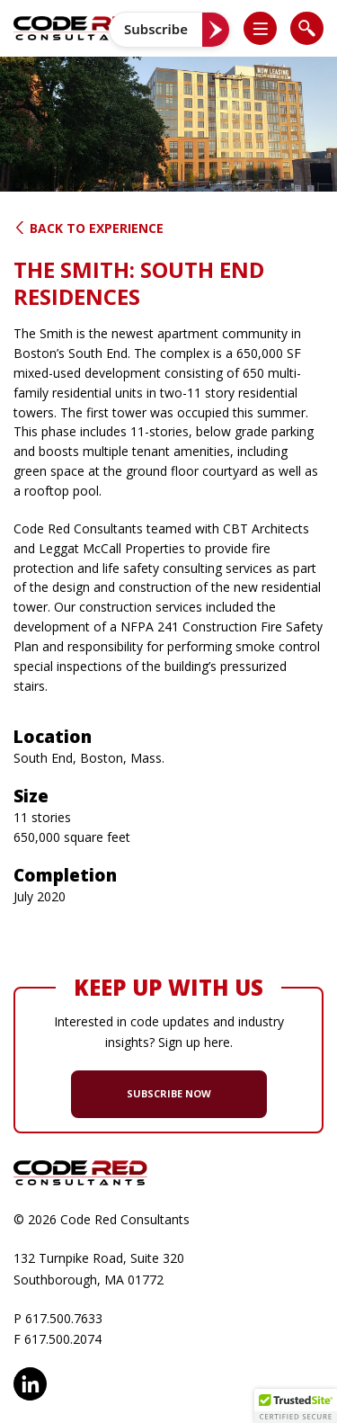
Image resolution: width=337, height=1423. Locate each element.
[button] (267, 28)
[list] (260, 28)
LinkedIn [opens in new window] (30, 1384)
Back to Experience (88, 228)
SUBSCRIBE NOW (169, 1093)
